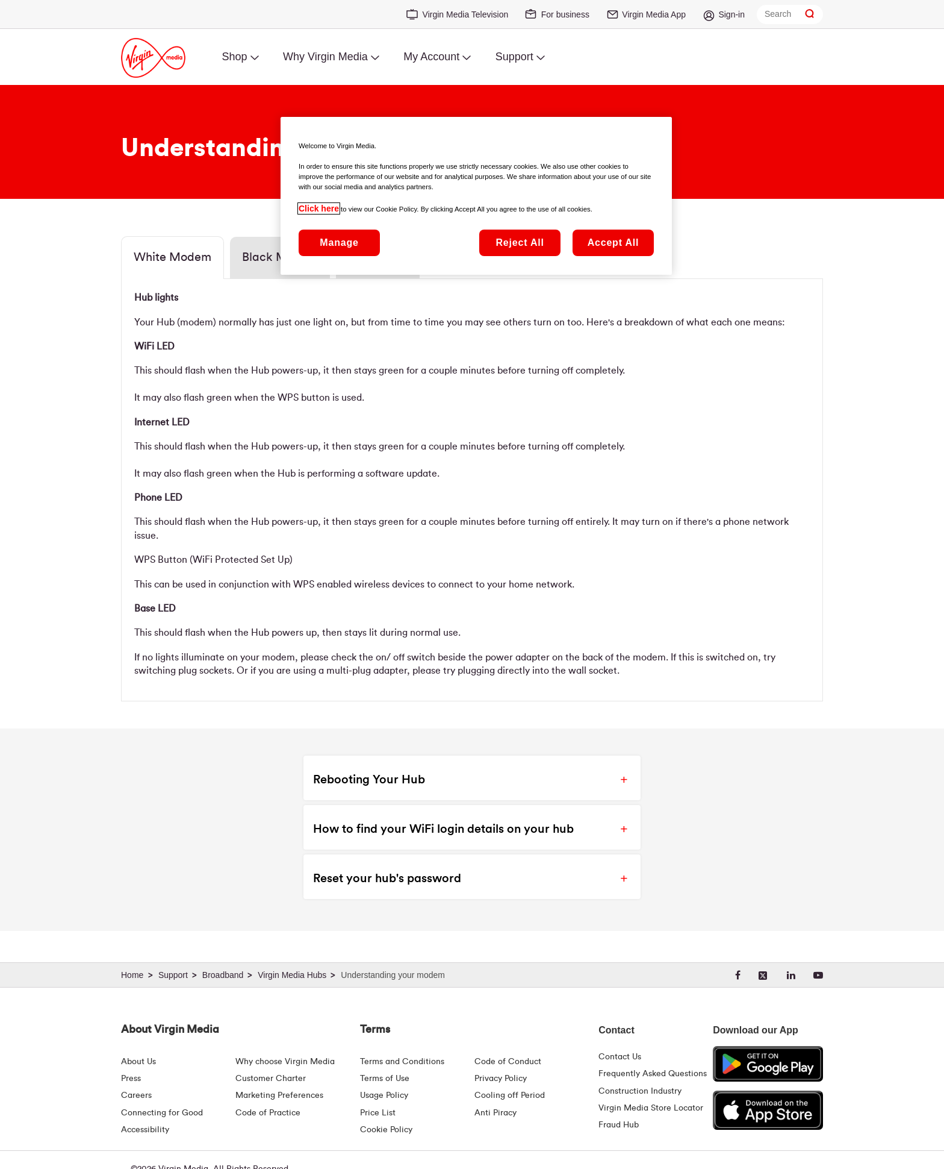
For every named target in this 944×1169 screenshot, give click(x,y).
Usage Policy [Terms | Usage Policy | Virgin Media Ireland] (384, 1095)
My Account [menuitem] (431, 57)
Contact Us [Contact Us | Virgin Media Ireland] (619, 1057)
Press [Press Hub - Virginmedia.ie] (131, 1078)
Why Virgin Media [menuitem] (325, 57)
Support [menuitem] (514, 57)
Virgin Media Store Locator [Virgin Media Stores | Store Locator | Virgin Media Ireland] (650, 1108)
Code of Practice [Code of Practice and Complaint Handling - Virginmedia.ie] (267, 1113)
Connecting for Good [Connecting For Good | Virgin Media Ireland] (162, 1113)
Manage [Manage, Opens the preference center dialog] (339, 242)
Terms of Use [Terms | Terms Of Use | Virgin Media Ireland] (384, 1078)
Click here (319, 208)
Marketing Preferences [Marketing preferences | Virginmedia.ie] (279, 1095)
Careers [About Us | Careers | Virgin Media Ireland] (136, 1095)
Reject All (519, 242)
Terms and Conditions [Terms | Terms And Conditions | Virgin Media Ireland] (402, 1062)
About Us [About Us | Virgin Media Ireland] (138, 1062)
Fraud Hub (618, 1125)
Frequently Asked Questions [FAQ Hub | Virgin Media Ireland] (652, 1074)
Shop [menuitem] (234, 57)
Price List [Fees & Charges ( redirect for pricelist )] (378, 1113)
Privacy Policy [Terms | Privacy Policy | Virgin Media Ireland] (500, 1078)
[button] (461, 778)
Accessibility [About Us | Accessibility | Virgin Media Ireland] (145, 1130)
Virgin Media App (654, 14)
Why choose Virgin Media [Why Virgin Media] (285, 1062)
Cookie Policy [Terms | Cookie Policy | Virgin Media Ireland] (386, 1130)
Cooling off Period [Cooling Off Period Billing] (509, 1095)
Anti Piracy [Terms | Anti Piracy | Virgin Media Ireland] (495, 1113)
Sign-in (731, 14)
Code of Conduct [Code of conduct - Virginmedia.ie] (507, 1062)
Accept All (613, 242)
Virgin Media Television (466, 14)
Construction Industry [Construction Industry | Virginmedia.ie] (640, 1091)
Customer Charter (270, 1078)
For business (565, 14)
